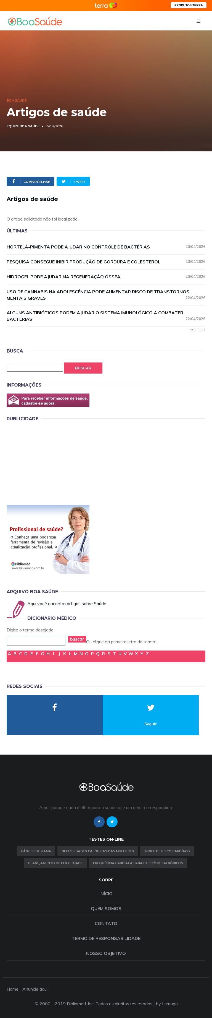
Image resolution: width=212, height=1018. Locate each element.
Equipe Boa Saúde (23, 126)
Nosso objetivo (106, 953)
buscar (77, 639)
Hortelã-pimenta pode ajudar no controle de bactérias (106, 247)
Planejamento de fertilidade (55, 863)
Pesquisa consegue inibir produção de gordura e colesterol (106, 262)
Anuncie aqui (34, 989)
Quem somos (106, 908)
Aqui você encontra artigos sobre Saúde (66, 603)
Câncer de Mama (36, 851)
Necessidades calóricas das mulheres (98, 851)
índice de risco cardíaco (167, 851)
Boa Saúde (16, 100)
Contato (106, 923)
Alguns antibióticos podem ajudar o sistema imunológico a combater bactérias (106, 316)
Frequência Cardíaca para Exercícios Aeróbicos (138, 863)
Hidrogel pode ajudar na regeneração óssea (106, 276)
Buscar (83, 368)
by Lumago (167, 1003)
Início (106, 893)
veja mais (197, 329)
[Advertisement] (48, 462)
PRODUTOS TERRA (188, 5)
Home (12, 989)
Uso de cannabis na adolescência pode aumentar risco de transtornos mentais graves (106, 295)
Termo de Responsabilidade (106, 938)
